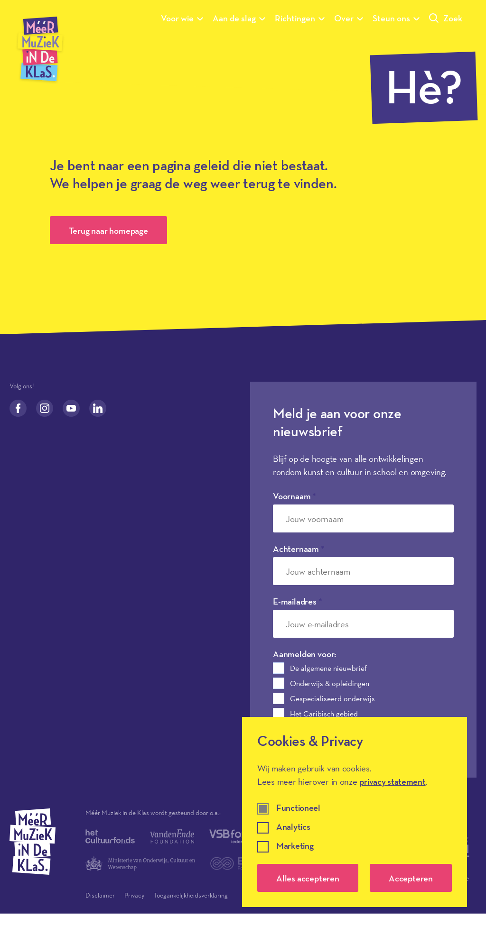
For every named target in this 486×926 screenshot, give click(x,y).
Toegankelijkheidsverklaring (191, 895)
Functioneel (298, 808)
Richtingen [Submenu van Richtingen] (300, 18)
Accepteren (411, 878)
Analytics (293, 827)
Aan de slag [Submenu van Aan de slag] (239, 18)
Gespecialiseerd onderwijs (332, 698)
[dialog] (354, 812)
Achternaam (299, 548)
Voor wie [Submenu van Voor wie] (182, 18)
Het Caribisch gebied (324, 713)
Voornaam (294, 496)
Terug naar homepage (108, 230)
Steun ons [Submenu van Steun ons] (396, 18)
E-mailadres (297, 601)
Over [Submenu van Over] (348, 18)
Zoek (445, 18)
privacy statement (392, 781)
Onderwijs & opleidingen (329, 683)
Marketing (294, 846)
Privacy (134, 895)
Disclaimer (100, 895)
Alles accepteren (307, 878)
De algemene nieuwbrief (328, 668)
